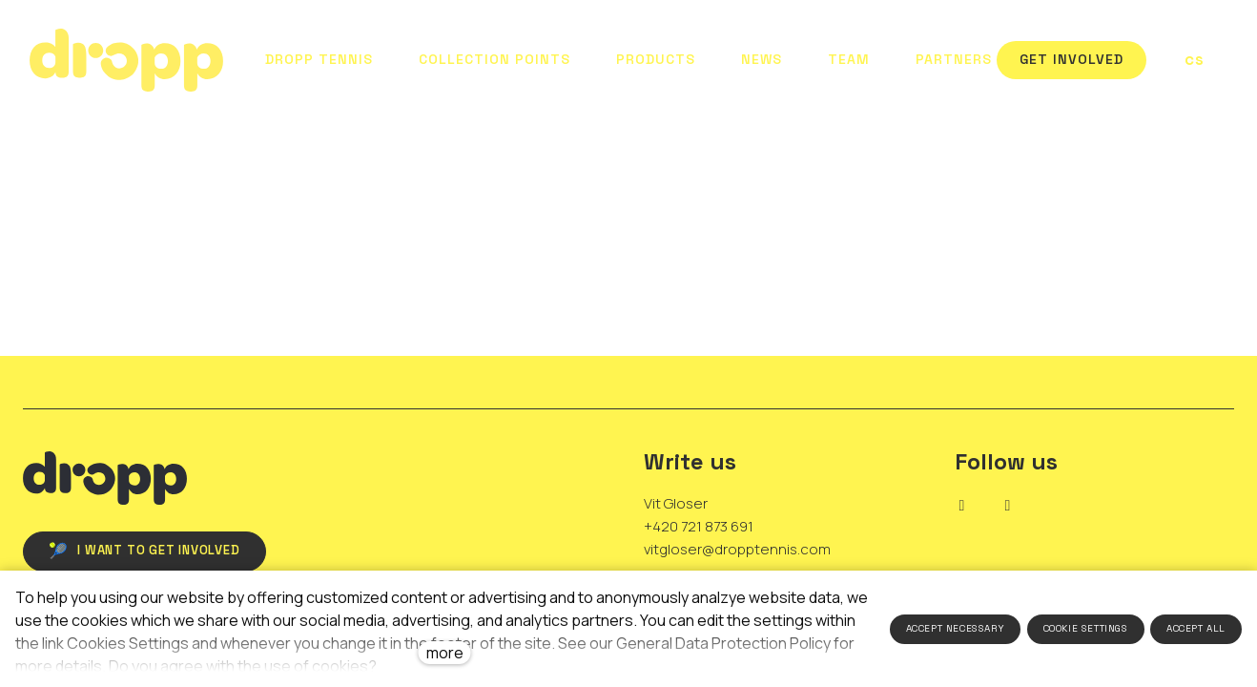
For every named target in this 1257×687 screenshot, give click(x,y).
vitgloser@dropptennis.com (737, 549)
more (445, 652)
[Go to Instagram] (1008, 505)
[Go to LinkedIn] (962, 505)
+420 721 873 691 (698, 526)
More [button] (953, 60)
